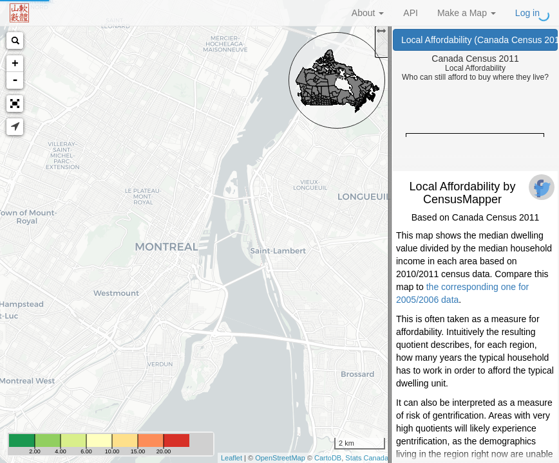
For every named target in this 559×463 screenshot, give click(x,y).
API (410, 13)
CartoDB (327, 458)
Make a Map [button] (466, 13)
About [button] (368, 13)
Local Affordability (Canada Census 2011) (479, 40)
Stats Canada (366, 458)
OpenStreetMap (280, 458)
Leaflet (231, 458)
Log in (527, 13)
